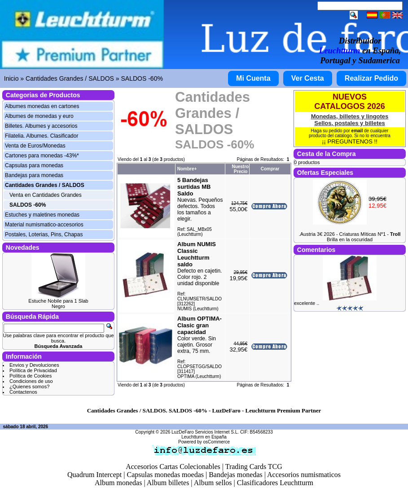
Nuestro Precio (240, 169)
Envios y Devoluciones (34, 365)
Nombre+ (187, 168)
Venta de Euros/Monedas (35, 146)
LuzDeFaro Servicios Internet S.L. (205, 432)
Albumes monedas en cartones (42, 106)
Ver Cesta (307, 78)
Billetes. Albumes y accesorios (41, 126)
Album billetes (168, 482)
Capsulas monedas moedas (165, 474)
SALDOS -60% (142, 78)
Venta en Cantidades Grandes (45, 195)
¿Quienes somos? (29, 386)
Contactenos (23, 392)
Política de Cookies (30, 375)
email (357, 130)
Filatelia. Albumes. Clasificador (41, 136)
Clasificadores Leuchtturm (275, 482)
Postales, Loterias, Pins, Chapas (44, 234)
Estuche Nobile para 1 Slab (58, 301)
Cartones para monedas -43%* (42, 155)
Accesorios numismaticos (304, 474)
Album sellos (213, 482)
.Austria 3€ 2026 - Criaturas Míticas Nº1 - (350, 234)
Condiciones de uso (31, 381)
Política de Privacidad (33, 370)
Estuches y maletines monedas (42, 215)
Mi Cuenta (253, 78)
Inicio (11, 78)
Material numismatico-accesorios (44, 224)
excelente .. (306, 303)
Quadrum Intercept (94, 474)
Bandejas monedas (236, 474)
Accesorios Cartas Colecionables (173, 466)
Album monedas (118, 482)
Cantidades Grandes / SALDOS (70, 78)
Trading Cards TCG (253, 466)
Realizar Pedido (371, 78)
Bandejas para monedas (34, 175)
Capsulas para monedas (34, 165)
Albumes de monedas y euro (39, 116)
